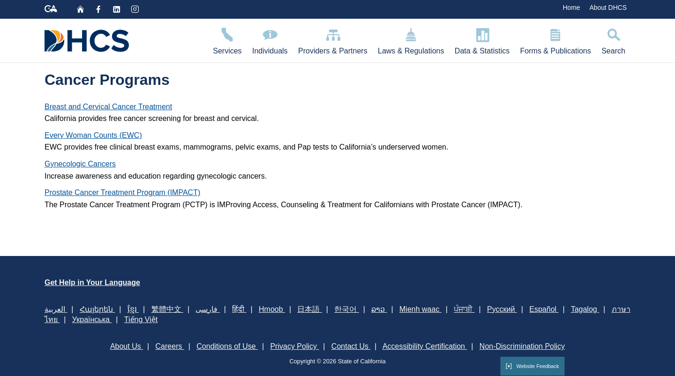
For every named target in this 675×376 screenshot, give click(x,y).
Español (543, 309)
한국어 (346, 309)
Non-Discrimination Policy (522, 346)
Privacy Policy (294, 346)
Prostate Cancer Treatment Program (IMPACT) (122, 192)
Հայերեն (97, 309)
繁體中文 (167, 309)
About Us (126, 346)
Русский (502, 309)
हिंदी (239, 309)
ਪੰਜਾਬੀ (464, 309)
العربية (56, 309)
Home (571, 7)
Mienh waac (420, 309)
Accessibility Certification (424, 346)
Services (227, 39)
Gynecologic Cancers (80, 164)
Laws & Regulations (411, 39)
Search (613, 39)
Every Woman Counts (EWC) (93, 135)
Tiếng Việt (141, 319)
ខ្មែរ (133, 309)
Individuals (270, 39)
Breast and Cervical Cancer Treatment (108, 107)
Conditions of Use (227, 346)
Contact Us (351, 346)
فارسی (207, 309)
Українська (92, 319)
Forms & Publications (555, 39)
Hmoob (272, 309)
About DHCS (608, 7)
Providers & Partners (333, 39)
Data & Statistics (482, 39)
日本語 (309, 309)
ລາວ (379, 309)
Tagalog (585, 309)
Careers (170, 346)
